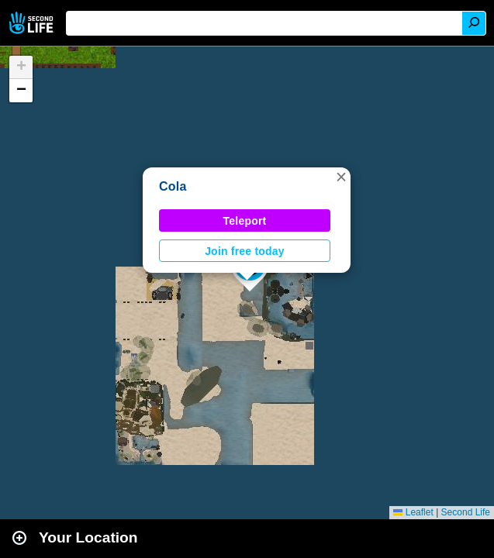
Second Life (33, 23)
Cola (173, 186)
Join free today (245, 251)
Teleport (245, 221)
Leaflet (413, 512)
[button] (341, 176)
